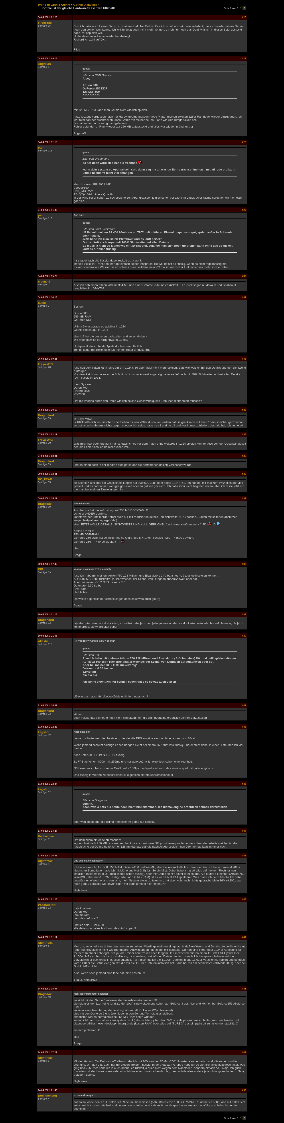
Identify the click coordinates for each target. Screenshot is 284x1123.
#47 (244, 937)
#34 (244, 434)
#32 (244, 358)
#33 (244, 410)
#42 (244, 726)
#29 (244, 210)
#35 (244, 456)
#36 (244, 473)
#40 (244, 635)
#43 (244, 783)
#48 (244, 988)
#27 (244, 58)
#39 (244, 614)
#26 (244, 17)
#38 (244, 564)
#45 (244, 855)
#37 (244, 498)
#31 (244, 297)
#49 (244, 1052)
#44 (244, 830)
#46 (244, 899)
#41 (244, 705)
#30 (244, 276)
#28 (244, 142)
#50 (244, 1090)
